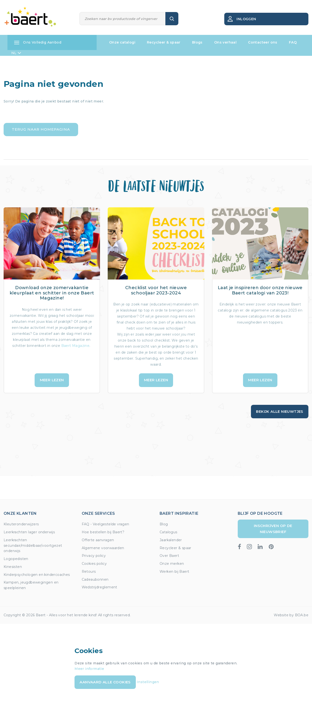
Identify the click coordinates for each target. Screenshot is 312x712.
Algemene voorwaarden (103, 548)
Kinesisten (13, 567)
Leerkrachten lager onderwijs (29, 532)
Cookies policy (94, 563)
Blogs (197, 42)
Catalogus (168, 532)
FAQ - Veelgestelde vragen (105, 524)
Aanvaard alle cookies (105, 682)
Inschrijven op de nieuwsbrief (273, 528)
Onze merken (172, 563)
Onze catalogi (122, 42)
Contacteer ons (262, 42)
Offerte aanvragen (98, 540)
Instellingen (148, 682)
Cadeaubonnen (95, 579)
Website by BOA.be (291, 615)
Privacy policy (94, 555)
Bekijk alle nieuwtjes (279, 411)
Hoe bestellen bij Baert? (103, 532)
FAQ (293, 42)
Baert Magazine (75, 345)
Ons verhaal (225, 42)
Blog (164, 524)
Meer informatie (89, 669)
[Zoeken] (122, 18)
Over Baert (169, 555)
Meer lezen (52, 380)
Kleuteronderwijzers (21, 524)
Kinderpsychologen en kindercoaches (37, 574)
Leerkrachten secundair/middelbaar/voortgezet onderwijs (33, 545)
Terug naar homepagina (41, 129)
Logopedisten (16, 559)
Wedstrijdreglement (99, 587)
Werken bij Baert (174, 571)
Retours (89, 571)
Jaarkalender (171, 540)
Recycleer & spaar (164, 42)
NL (16, 53)
